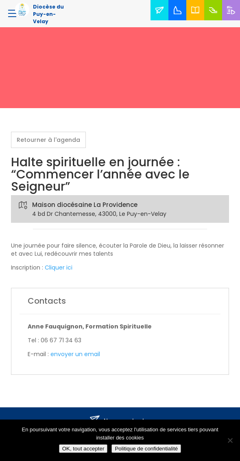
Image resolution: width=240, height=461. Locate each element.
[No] (230, 440)
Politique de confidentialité (146, 449)
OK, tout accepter (83, 449)
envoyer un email (75, 354)
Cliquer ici (58, 267)
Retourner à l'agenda (48, 140)
